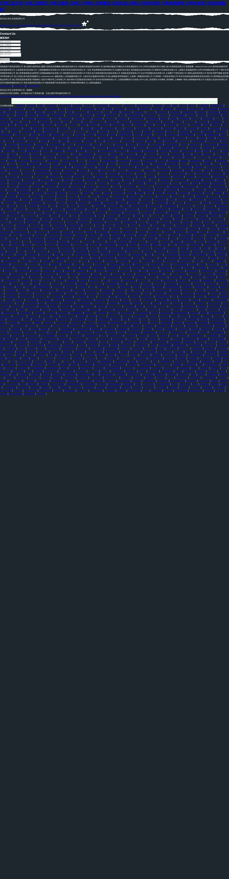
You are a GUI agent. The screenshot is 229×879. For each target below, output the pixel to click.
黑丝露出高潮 (58, 375)
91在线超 (58, 255)
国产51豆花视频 (61, 139)
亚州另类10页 (153, 339)
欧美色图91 (197, 155)
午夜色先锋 (47, 278)
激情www (56, 174)
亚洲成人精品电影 (49, 291)
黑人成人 (184, 145)
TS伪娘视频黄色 (73, 109)
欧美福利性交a (101, 301)
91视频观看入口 (115, 148)
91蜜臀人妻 (116, 320)
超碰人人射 (88, 265)
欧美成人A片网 (95, 113)
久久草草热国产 (195, 245)
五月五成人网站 (217, 174)
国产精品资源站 (66, 249)
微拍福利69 (63, 258)
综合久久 (184, 164)
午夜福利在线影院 (178, 174)
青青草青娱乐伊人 (110, 255)
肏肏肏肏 (183, 249)
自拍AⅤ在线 (77, 122)
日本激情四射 (12, 145)
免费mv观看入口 (129, 233)
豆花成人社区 (201, 216)
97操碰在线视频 (24, 365)
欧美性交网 (73, 275)
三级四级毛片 (122, 119)
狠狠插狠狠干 (168, 109)
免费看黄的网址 (6, 135)
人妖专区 (106, 113)
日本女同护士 (81, 372)
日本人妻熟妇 (5, 139)
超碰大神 (222, 372)
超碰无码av (33, 385)
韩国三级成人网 (107, 310)
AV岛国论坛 (212, 372)
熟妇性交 (20, 288)
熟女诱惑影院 (166, 313)
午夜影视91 (8, 151)
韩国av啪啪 (54, 142)
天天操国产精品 (69, 378)
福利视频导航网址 (111, 352)
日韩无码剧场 (89, 142)
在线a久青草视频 (171, 255)
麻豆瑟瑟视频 (162, 301)
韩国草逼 (4, 181)
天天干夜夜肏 (146, 200)
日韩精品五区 (210, 278)
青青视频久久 (165, 181)
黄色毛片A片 (209, 161)
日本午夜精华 (21, 229)
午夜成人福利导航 (137, 119)
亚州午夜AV (105, 239)
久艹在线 (191, 174)
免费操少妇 (68, 352)
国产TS (120, 129)
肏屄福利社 (93, 126)
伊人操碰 (111, 242)
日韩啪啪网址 (67, 236)
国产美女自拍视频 (162, 171)
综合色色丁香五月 (186, 207)
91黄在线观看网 (203, 213)
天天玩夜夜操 (171, 126)
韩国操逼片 (159, 288)
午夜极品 (95, 258)
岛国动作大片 (206, 330)
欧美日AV (204, 333)
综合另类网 (104, 346)
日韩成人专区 (125, 271)
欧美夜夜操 (176, 291)
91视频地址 (31, 349)
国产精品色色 (186, 236)
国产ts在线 (93, 249)
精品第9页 (210, 190)
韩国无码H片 (188, 216)
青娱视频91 (85, 268)
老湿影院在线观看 (131, 213)
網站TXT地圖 (19, 87)
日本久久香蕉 (155, 220)
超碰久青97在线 (94, 236)
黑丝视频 (35, 284)
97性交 (155, 362)
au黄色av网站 (32, 255)
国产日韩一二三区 (193, 203)
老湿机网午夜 (207, 148)
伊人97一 (113, 132)
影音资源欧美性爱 (91, 336)
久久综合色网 (130, 336)
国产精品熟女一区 (92, 291)
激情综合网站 (165, 268)
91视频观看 (43, 116)
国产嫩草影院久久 (212, 365)
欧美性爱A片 (138, 378)
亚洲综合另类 (65, 307)
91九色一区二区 (48, 268)
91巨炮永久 (87, 194)
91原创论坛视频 (15, 381)
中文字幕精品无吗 (179, 181)
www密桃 (9, 301)
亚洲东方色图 (124, 122)
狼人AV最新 (25, 262)
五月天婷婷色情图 (31, 181)
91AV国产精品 (101, 148)
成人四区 (167, 216)
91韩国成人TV (127, 369)
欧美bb (188, 352)
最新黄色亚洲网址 (124, 258)
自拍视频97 (21, 116)
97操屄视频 (16, 330)
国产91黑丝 (180, 129)
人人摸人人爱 (81, 132)
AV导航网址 (78, 106)
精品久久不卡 (122, 356)
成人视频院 (149, 291)
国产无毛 (172, 200)
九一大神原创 (103, 297)
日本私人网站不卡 (26, 168)
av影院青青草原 (53, 349)
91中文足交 (175, 168)
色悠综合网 (46, 375)
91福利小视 (83, 281)
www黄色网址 (119, 294)
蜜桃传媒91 (122, 245)
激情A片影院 (104, 126)
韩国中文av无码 (107, 171)
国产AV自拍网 (135, 352)
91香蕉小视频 (161, 252)
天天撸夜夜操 (194, 362)
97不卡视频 (150, 307)
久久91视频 (122, 158)
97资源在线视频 (81, 252)
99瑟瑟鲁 (92, 317)
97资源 (138, 385)
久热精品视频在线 (55, 145)
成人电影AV (67, 233)
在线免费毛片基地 (164, 326)
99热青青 (113, 164)
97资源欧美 (133, 245)
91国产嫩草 (35, 155)
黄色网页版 (13, 194)
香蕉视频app (209, 349)
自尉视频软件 (88, 148)
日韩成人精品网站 (113, 207)
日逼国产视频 (162, 239)
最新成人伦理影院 (159, 343)
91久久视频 (87, 129)
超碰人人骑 (105, 372)
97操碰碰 (12, 161)
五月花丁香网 (158, 284)
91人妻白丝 (57, 122)
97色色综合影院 (213, 142)
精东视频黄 (82, 317)
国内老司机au (221, 281)
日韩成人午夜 (206, 301)
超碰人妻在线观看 (108, 158)
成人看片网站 (118, 275)
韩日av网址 (200, 343)
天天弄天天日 (120, 171)
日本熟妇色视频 (33, 310)
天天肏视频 (200, 135)
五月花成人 (200, 242)
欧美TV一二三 (107, 145)
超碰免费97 (154, 139)
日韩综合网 (44, 265)
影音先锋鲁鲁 (147, 375)
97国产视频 (117, 181)
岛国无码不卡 (180, 139)
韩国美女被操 (125, 288)
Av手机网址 (193, 359)
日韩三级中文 (58, 210)
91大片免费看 (44, 216)
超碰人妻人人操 (121, 226)
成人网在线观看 (87, 190)
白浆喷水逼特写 (198, 200)
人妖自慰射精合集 (142, 313)
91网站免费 (96, 330)
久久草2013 (132, 339)
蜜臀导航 (108, 109)
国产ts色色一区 (41, 252)
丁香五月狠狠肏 (96, 391)
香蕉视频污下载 (75, 326)
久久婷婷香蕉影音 (75, 336)
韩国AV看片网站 (191, 339)
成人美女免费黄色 (213, 200)
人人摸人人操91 (201, 258)
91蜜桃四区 (63, 275)
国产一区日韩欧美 (187, 213)
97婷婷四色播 (34, 291)
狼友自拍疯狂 (208, 132)
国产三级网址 (209, 245)
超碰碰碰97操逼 (180, 346)
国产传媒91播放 (185, 239)
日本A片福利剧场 (151, 268)
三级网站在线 (79, 168)
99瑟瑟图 (68, 181)
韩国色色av (136, 161)
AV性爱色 (22, 310)
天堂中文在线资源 (57, 385)
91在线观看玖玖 (21, 268)
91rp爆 (62, 109)
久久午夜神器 (9, 203)
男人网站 (52, 356)
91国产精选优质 (154, 122)
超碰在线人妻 (91, 187)
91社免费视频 (166, 323)
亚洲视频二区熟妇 (33, 220)
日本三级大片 (161, 307)
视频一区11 (208, 223)
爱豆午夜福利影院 (20, 343)
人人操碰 (84, 262)
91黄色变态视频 (23, 271)
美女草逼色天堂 (135, 330)
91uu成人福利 (75, 258)
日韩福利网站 (122, 330)
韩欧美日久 (61, 126)
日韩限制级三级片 (68, 349)
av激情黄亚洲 (212, 297)
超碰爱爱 (114, 346)
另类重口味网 (102, 323)
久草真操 (75, 216)
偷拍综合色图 (141, 359)
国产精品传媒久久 (88, 200)
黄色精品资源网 (34, 339)
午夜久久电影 (5, 372)
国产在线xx (138, 258)
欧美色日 (124, 352)
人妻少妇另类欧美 (179, 275)
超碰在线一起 (39, 109)
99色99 (6, 245)
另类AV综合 (215, 158)
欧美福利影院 (163, 381)
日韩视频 (74, 365)
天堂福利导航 (16, 174)
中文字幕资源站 (99, 174)
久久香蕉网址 (161, 388)
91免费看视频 (173, 161)
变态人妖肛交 (110, 381)
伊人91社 (12, 164)
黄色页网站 (65, 388)
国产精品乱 (163, 278)
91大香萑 (174, 317)
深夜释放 (145, 323)
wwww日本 (61, 200)
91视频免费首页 (201, 288)
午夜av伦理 (137, 381)
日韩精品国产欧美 (35, 126)
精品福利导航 (131, 372)
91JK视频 (81, 151)
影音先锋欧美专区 (118, 365)
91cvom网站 (153, 317)
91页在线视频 (79, 239)
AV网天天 (142, 372)
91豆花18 (88, 119)
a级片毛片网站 (198, 352)
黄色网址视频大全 (53, 346)
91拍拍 (12, 126)
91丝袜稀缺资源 (52, 369)
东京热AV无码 (51, 106)
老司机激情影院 (17, 109)
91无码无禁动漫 (35, 229)
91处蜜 (113, 297)
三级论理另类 (167, 220)
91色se (12, 116)
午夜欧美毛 (169, 226)
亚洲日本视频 (178, 326)
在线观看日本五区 (83, 174)
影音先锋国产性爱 (178, 229)
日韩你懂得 (78, 119)
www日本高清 (105, 181)
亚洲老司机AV (84, 223)
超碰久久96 (114, 313)
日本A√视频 (130, 194)
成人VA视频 (179, 352)
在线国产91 (221, 271)
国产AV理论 (212, 265)
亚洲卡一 (58, 362)
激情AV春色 (71, 294)
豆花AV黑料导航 (20, 317)
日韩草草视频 (186, 168)
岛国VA (53, 207)
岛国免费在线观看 (195, 356)
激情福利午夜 (189, 372)
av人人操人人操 (73, 262)
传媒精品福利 (201, 197)
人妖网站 (146, 294)
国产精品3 (94, 252)
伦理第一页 (56, 284)
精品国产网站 (55, 233)
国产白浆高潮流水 (144, 106)
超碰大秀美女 (119, 109)
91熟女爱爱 (11, 239)
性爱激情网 (35, 375)
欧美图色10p (182, 245)
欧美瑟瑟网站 (207, 119)
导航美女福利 (28, 174)
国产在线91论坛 (80, 249)
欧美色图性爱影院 (26, 145)
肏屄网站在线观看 (210, 109)
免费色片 (220, 249)
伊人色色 (4, 164)
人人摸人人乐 (27, 171)
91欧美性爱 (184, 317)
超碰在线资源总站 (55, 190)
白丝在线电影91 (189, 307)
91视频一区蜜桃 (50, 129)
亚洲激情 (211, 139)
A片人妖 (222, 265)
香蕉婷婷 (35, 135)
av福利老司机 (164, 151)
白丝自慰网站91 (11, 294)
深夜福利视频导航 (45, 139)
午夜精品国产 (22, 369)
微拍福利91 (186, 278)
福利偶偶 (213, 258)
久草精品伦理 (185, 252)
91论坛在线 (211, 343)
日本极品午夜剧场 (56, 116)
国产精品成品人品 (99, 304)
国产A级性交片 (192, 271)
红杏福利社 (97, 194)
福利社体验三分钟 (18, 275)
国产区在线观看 (111, 349)
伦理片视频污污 (53, 304)
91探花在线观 (211, 284)
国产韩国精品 (185, 132)
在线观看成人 (219, 262)
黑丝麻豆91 (11, 252)
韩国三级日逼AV (196, 391)
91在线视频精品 (22, 190)
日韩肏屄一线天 (77, 323)
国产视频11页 (73, 229)
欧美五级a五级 (86, 369)
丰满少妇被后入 (101, 265)
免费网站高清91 (32, 223)
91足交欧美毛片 (141, 139)
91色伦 (13, 362)
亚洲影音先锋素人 (20, 233)
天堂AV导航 (214, 294)
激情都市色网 (160, 213)
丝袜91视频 (46, 220)
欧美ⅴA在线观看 (16, 394)
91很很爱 (147, 164)
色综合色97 (184, 388)
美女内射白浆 (157, 369)
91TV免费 (13, 187)
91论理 (193, 375)
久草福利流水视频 (142, 369)
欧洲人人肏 (142, 223)
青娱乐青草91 (31, 139)
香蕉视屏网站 (110, 220)
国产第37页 (137, 388)
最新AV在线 (208, 155)
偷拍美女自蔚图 (86, 333)
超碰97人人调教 (127, 216)
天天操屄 (29, 109)
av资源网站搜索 (64, 333)
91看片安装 (132, 145)
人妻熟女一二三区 (22, 135)
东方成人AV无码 (81, 113)
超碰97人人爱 (178, 197)
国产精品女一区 (41, 297)
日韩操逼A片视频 (25, 249)
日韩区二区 (199, 207)
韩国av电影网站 (190, 187)
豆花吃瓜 (195, 369)
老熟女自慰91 (203, 220)
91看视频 (164, 245)
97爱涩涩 (126, 301)
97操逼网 (55, 388)
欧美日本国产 (117, 126)
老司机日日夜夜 (171, 262)
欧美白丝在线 (23, 388)
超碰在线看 (90, 233)
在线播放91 (173, 301)
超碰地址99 (185, 255)
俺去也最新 (181, 359)
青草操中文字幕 (11, 148)
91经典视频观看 (135, 151)
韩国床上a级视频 (52, 239)
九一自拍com (159, 135)
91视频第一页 (75, 148)
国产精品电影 (88, 213)
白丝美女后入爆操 (60, 326)
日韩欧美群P (150, 239)
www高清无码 (209, 181)
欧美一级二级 (189, 122)
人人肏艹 (82, 161)
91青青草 (207, 171)
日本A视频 (213, 229)
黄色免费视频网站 (169, 207)
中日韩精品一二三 (145, 187)
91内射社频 (128, 265)
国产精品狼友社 (201, 294)
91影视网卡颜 (120, 291)
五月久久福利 (166, 310)
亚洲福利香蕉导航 (76, 139)
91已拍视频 (222, 343)
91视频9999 (145, 226)
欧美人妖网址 (92, 294)
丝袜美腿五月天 (180, 362)
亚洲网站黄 (11, 197)
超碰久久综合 (185, 385)
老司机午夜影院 (19, 326)
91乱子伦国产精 (26, 148)
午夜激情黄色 (83, 288)
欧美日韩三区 (164, 223)
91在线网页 (57, 220)
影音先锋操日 (51, 242)
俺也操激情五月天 (135, 171)
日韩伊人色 (164, 116)
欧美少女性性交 (129, 177)
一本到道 (142, 339)
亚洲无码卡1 (52, 245)
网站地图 (117, 97)
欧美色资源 (99, 381)
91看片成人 (210, 239)
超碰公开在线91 (64, 320)
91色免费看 (101, 388)
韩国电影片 (61, 194)
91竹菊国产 (25, 158)
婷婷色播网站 (45, 210)
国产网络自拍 (128, 343)
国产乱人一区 (172, 132)
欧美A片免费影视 (220, 301)
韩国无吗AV (164, 168)
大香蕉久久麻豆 (183, 200)
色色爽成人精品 (169, 281)
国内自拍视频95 (150, 151)
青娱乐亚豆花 (17, 336)
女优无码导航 (154, 148)
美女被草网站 (11, 291)
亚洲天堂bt (35, 262)
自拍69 (75, 333)
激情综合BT (45, 135)
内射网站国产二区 (139, 122)
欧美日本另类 (39, 362)
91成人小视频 (150, 349)
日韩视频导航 (79, 352)
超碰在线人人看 (57, 223)
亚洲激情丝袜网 (22, 226)
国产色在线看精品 (217, 339)
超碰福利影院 (145, 109)
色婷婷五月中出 (162, 210)
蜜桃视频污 (136, 304)
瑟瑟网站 (140, 194)
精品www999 (166, 320)
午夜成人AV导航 (102, 190)
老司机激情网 (194, 249)
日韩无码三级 (202, 122)
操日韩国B (195, 330)
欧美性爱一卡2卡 (155, 233)
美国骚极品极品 (212, 135)
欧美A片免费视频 (85, 381)
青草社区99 (102, 200)
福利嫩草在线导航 (85, 158)
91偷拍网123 (85, 220)
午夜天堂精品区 (214, 116)
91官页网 (149, 194)
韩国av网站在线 (109, 203)
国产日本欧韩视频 (179, 265)
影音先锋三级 (204, 381)
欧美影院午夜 (27, 236)
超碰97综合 (149, 171)
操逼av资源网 (147, 288)
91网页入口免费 (77, 187)
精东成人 (46, 226)
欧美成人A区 (16, 284)
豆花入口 (21, 252)
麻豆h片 (224, 135)
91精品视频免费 (66, 330)
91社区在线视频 (58, 226)
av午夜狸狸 (114, 184)
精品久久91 (216, 151)
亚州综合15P (12, 177)
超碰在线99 (185, 301)
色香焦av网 (50, 113)
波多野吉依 (22, 291)
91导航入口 (102, 317)
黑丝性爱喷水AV (43, 119)
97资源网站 (190, 177)
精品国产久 (83, 171)
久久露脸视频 (10, 349)
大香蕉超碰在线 (129, 223)
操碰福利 (161, 349)
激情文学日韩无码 (216, 320)
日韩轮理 (38, 148)
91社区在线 (29, 288)
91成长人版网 (63, 313)
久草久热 (170, 378)
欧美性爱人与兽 (187, 258)
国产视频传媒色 (92, 343)
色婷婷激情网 (103, 210)
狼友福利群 (128, 181)
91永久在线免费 (31, 304)
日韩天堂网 (67, 177)
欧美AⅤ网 (9, 142)
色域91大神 (79, 135)
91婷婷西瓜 (197, 171)
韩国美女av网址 (41, 258)
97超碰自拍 (91, 168)
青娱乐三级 (166, 304)
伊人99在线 (177, 339)
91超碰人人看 (112, 271)
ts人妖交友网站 (175, 307)
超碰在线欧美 (85, 275)
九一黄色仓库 (149, 388)
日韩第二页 (69, 145)
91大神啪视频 (24, 155)
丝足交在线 (54, 252)
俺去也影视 (106, 275)
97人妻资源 (102, 385)
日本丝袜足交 (201, 304)
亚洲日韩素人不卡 (216, 233)
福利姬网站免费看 (218, 213)
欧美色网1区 (10, 113)
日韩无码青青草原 (49, 339)
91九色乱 (144, 220)
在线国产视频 (153, 372)
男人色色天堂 (76, 388)
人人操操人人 (72, 126)
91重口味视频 (34, 164)
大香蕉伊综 (10, 378)
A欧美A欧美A (170, 330)
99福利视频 (94, 310)
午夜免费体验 (212, 375)
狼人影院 (31, 113)
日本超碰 (126, 207)
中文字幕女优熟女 (63, 359)
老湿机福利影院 (158, 164)
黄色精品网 (202, 307)
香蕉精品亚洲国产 (180, 313)
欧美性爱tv (158, 194)
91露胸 (69, 168)
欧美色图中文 (162, 113)
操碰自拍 (87, 122)
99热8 (199, 151)
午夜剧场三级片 (149, 381)
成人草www (222, 378)
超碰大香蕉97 (101, 313)
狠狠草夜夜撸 (188, 343)
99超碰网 (184, 161)
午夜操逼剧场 (97, 229)
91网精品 (50, 362)
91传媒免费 (20, 106)
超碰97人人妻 (183, 281)
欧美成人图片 (138, 239)
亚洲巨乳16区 (181, 233)
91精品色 (4, 278)
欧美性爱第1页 (67, 310)
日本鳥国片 (221, 255)
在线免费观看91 (112, 268)
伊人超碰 (173, 336)
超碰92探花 (133, 203)
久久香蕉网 (158, 330)
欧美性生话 (197, 252)
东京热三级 (152, 168)
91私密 (32, 233)
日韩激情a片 (14, 158)
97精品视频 (205, 184)
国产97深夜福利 (63, 356)
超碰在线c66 (195, 317)
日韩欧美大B (34, 343)
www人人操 (183, 126)
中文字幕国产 (203, 187)
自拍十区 (154, 181)
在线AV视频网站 (86, 365)
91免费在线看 (128, 148)
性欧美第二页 (126, 378)
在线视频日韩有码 (115, 336)
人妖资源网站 (203, 106)
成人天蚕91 (178, 158)
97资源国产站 (172, 349)
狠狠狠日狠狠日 (175, 187)
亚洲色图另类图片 (14, 320)
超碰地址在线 (132, 210)
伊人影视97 (157, 109)
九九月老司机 (165, 242)
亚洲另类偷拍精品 (112, 369)
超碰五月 (34, 359)
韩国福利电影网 (149, 333)
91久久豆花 (196, 132)
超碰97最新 (218, 194)
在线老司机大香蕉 (186, 297)
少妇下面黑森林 (101, 106)
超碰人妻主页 (170, 359)
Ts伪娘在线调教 (149, 352)
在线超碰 (20, 220)
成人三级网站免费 (162, 385)
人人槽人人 (207, 262)
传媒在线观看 (170, 142)
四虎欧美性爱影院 (73, 385)
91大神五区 (22, 164)
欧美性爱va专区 (109, 129)
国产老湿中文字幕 (41, 294)
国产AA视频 (45, 317)
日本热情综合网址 (135, 158)
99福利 (14, 375)
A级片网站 (150, 177)
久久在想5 (147, 304)
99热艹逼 (183, 106)
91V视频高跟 (139, 278)
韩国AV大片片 (96, 281)
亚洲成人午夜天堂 (68, 317)
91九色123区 (10, 369)
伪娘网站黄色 (126, 113)
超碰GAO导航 (35, 268)
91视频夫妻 (21, 126)
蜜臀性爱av (182, 356)
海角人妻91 (61, 197)
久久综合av (62, 336)
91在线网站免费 (50, 187)
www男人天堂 (33, 142)
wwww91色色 (92, 239)
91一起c (73, 278)
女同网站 (159, 142)
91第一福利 (15, 236)
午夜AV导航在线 (209, 378)
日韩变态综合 (192, 333)
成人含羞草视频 (9, 388)
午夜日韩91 (160, 378)
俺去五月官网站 (46, 255)
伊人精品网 (94, 171)
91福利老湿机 (9, 210)
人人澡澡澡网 (12, 323)
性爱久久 (90, 352)
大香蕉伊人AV (110, 262)
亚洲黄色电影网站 (162, 297)
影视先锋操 (63, 242)
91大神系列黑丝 (202, 174)
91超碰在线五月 (9, 365)
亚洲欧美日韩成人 (117, 323)
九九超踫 (137, 135)
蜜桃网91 (38, 323)
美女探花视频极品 (48, 336)
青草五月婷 (76, 356)
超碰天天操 (91, 320)
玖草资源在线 (75, 242)
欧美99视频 (58, 301)
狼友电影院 (177, 242)
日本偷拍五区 (184, 119)
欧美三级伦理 (118, 194)
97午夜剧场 (195, 281)
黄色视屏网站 (57, 151)
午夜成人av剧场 (112, 216)
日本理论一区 (111, 326)
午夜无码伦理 (97, 220)
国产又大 (21, 207)
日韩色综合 (163, 155)
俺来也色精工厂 (50, 132)
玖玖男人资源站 (56, 343)
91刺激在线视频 (88, 109)
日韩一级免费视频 (115, 200)
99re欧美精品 (167, 271)
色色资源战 (55, 265)
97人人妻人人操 (217, 220)
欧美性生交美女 (51, 372)
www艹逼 (55, 119)
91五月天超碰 (208, 252)
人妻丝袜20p (102, 184)
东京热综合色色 (104, 187)
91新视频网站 (29, 381)
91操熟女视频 (177, 171)
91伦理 (174, 297)
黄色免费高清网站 (109, 161)
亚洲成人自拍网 (188, 151)
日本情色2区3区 (186, 262)
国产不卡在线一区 (150, 116)
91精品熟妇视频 (37, 203)
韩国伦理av (201, 372)
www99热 (192, 265)
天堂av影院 (85, 229)
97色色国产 (65, 216)
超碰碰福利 (104, 252)
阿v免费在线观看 (87, 301)
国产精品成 (183, 336)
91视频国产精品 (188, 113)
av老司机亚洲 (195, 164)
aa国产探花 (201, 113)
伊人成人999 (50, 313)
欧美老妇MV (37, 129)
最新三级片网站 (75, 142)
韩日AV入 (192, 106)
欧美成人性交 (160, 375)
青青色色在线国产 (172, 145)
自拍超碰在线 (83, 278)
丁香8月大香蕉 (49, 197)
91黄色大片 (10, 356)
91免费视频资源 (76, 313)
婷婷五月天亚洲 (161, 187)
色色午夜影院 (16, 119)
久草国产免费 (115, 233)
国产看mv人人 (152, 174)
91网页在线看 (213, 216)
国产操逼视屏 (89, 388)
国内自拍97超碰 (30, 307)
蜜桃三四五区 (179, 320)
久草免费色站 (127, 142)
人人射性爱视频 (160, 203)
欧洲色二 (141, 177)
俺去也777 (153, 336)
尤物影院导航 (171, 284)
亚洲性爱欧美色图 (83, 304)
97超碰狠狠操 (212, 352)
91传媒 (149, 255)
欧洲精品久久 (49, 126)
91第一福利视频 (55, 297)
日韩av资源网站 (165, 346)
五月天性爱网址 (89, 385)
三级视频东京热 (26, 184)
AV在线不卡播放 (133, 323)
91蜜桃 (107, 229)
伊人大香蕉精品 (89, 356)
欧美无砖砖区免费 (102, 365)
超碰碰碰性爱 (145, 245)
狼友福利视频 (67, 265)
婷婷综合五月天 (114, 317)
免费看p (76, 155)
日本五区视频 (158, 249)
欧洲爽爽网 (47, 229)
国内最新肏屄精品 (155, 359)
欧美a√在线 (147, 135)
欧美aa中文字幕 (209, 346)
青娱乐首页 (45, 284)
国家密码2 (45, 388)
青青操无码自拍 (54, 177)
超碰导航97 (78, 177)
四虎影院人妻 (145, 249)
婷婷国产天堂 (79, 233)
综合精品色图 (70, 375)
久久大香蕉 (159, 126)
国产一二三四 (88, 226)
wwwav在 (175, 184)
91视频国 (188, 171)
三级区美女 (186, 223)
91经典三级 (20, 255)
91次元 (6, 132)
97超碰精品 (193, 233)
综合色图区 (132, 310)
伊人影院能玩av (149, 161)
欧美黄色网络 (221, 190)
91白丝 (122, 116)
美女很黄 (55, 164)
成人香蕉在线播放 (66, 372)
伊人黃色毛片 (87, 242)
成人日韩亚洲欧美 (142, 181)
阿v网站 (19, 304)
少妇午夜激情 (62, 268)
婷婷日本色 (43, 385)
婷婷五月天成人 (144, 362)
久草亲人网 (18, 391)
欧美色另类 (46, 151)
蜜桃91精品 (55, 310)
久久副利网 (29, 356)
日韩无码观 (217, 359)
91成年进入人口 (115, 106)
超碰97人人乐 (42, 233)
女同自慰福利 (73, 200)
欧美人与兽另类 (22, 203)
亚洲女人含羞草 (214, 304)
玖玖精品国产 (80, 236)
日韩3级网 (214, 385)
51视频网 (217, 362)
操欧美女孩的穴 (26, 323)
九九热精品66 (132, 109)
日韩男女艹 (133, 356)
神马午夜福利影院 (82, 330)
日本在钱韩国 (192, 129)
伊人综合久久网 (104, 339)
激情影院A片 (191, 381)
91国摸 (200, 365)
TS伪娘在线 (143, 145)
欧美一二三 (54, 330)
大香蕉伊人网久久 (143, 343)
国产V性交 (137, 132)
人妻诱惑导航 (156, 391)
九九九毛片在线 (190, 220)
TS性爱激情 (39, 313)
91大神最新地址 (171, 249)
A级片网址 (203, 320)
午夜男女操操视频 (216, 333)
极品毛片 (92, 297)
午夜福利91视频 (98, 268)
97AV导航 (140, 174)
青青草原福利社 (97, 278)
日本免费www (81, 271)
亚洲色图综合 (70, 391)
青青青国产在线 (160, 200)
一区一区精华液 (221, 155)
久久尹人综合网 (149, 197)
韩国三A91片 (151, 278)
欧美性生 (12, 310)
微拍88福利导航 (98, 223)
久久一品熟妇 (123, 164)
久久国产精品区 (134, 284)
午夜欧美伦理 (36, 187)
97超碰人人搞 (130, 106)
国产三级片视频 (163, 184)
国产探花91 (175, 151)
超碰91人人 (68, 135)
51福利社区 (15, 132)
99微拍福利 (150, 184)
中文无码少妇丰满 (78, 339)
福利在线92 (57, 181)
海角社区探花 (190, 323)
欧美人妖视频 (213, 113)
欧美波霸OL (169, 233)
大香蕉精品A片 (181, 378)
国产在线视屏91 (15, 181)
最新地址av (72, 381)
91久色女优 (88, 106)
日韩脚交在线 (112, 359)
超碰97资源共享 (33, 151)
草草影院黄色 (24, 187)
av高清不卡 (210, 207)
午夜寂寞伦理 (172, 135)
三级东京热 (71, 203)
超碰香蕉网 (37, 200)
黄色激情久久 (139, 113)
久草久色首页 (198, 239)
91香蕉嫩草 (177, 216)
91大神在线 (142, 233)
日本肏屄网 (13, 184)
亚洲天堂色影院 (134, 391)
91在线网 (202, 310)
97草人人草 (196, 119)
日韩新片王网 (137, 268)
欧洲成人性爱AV (70, 171)
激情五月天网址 (185, 284)
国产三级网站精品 (42, 168)
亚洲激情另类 (29, 394)
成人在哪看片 (25, 281)
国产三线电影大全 (183, 226)
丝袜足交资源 (222, 239)
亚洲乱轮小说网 (17, 223)
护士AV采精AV (194, 148)
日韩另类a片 (72, 197)
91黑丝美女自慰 (15, 278)
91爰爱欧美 (69, 210)
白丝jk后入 (92, 339)
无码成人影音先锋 (26, 213)
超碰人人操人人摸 (114, 307)
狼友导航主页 (184, 349)
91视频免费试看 (207, 281)
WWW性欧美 (39, 184)
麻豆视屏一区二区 (138, 242)
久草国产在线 (57, 288)
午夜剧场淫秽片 (53, 161)
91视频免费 (177, 365)
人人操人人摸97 (30, 216)
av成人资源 (5, 284)
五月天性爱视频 (195, 181)
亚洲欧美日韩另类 (49, 275)
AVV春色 (112, 135)
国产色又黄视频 (67, 252)
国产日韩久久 (188, 304)
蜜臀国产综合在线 (218, 187)
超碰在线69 (32, 116)
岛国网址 (44, 142)
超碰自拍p (45, 164)
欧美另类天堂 (198, 210)
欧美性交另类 (198, 284)
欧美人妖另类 (9, 226)
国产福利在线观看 (87, 216)
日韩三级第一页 (93, 161)
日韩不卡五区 (222, 349)
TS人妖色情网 (51, 203)
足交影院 (99, 226)
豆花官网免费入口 (69, 346)
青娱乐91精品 (141, 148)
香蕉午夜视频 (45, 181)
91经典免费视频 (13, 171)
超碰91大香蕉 (93, 164)
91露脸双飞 (152, 223)
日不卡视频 (10, 229)
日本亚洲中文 (125, 349)
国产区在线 (158, 106)
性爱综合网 (46, 378)
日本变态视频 (122, 220)
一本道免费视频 (212, 336)
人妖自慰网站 (77, 359)
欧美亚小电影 (120, 145)
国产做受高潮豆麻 (107, 151)
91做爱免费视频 (115, 265)
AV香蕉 (40, 106)
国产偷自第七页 (134, 375)
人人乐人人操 (157, 216)
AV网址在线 (64, 129)
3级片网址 (202, 116)
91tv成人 (65, 278)
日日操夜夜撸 (79, 343)
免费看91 (155, 245)
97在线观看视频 (181, 391)
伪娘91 (213, 249)
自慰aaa (167, 106)
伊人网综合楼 (153, 242)
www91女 (96, 145)
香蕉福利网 (173, 388)
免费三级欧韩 (50, 320)
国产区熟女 (162, 161)
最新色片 (45, 343)
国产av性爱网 (6, 233)
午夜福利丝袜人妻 (208, 271)
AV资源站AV (132, 365)
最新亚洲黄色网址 (10, 262)
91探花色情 (81, 284)
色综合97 (22, 349)
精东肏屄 (40, 113)
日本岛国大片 (48, 323)
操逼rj (96, 375)
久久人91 (142, 310)
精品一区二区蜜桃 (113, 223)
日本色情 (100, 142)
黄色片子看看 (219, 388)
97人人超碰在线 (156, 145)
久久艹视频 (5, 275)
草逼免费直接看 (64, 291)
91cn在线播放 (195, 126)
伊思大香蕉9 (46, 262)
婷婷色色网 (101, 168)
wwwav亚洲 (215, 129)
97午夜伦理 (50, 158)
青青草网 (27, 284)
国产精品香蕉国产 (10, 281)
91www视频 (207, 388)
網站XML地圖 (6, 87)
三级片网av (93, 132)
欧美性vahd (129, 129)
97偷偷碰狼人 (89, 307)
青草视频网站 (96, 203)
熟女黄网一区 (41, 356)
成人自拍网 (138, 291)
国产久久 (173, 239)
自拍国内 (123, 284)
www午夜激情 (205, 359)
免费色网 (44, 330)
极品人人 (34, 190)
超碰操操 (83, 126)
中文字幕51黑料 (194, 346)
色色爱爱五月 (175, 113)
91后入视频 (103, 132)
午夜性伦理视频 (121, 362)
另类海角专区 (112, 122)
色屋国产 (53, 258)
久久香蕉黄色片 (141, 346)
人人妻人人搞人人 (46, 359)
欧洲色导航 (163, 336)
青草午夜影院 (64, 339)
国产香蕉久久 (184, 375)
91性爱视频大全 (196, 194)
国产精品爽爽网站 (37, 369)
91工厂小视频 (155, 281)
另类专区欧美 (183, 194)
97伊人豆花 (125, 184)
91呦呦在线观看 (81, 310)
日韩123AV (32, 352)
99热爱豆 (13, 155)
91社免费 (136, 271)
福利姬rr (206, 151)
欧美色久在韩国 (169, 356)
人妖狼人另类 (198, 278)
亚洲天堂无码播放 (118, 252)
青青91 (175, 106)
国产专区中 (154, 323)
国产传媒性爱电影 (58, 381)
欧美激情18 (158, 262)
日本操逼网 (117, 139)
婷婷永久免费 (188, 294)
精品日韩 (12, 207)
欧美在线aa (188, 268)
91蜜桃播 (99, 352)
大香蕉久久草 (213, 310)
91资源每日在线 (45, 391)
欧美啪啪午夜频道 (216, 313)
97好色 (224, 369)
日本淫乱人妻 (22, 346)
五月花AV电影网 (199, 142)
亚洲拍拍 (34, 122)
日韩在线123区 (183, 330)
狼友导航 (107, 194)
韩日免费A (140, 236)
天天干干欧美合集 (36, 346)
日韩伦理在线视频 (178, 116)
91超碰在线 (204, 369)
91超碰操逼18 (128, 385)
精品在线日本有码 (146, 365)
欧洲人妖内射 (29, 333)
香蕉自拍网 (160, 190)
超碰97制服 (209, 391)
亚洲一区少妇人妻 (24, 362)
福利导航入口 (199, 236)
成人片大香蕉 (71, 223)
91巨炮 (125, 320)
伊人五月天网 (75, 129)
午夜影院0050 (49, 200)
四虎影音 (103, 164)
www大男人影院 (63, 323)
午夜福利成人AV (151, 258)
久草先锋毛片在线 (83, 145)
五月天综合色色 (195, 109)
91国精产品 (217, 171)
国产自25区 (164, 317)
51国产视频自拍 (118, 372)
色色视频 (25, 359)
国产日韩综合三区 (7, 304)
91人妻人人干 (109, 119)
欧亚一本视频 (19, 151)
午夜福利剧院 (192, 320)
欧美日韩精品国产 (134, 333)
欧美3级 (102, 249)
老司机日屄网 (168, 129)
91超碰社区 (99, 116)
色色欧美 (140, 307)
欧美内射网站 (39, 194)
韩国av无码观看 (166, 139)
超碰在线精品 (107, 291)
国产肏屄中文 (210, 226)
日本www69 (35, 278)
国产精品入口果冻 (7, 346)
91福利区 (39, 132)
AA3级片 (66, 122)
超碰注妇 (156, 304)
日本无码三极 (127, 278)
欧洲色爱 (97, 129)
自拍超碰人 (115, 229)
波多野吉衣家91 (142, 275)
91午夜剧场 (60, 281)
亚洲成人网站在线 (152, 158)
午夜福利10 (203, 129)
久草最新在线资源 (78, 164)
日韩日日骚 (216, 126)
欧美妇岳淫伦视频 (125, 135)
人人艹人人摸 (33, 210)
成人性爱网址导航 (119, 197)
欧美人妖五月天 (25, 177)
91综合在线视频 (78, 320)
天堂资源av (173, 252)
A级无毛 (64, 369)
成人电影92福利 (31, 391)
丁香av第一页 (194, 275)
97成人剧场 (134, 320)
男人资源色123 (37, 158)
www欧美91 (78, 181)
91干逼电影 (90, 135)
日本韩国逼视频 (38, 242)
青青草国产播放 (117, 236)
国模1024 (164, 119)
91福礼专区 (134, 226)
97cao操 (216, 164)
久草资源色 (89, 177)
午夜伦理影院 (70, 151)
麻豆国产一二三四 (134, 252)
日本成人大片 (82, 391)
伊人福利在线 (96, 255)
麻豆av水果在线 (176, 155)
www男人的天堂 (39, 161)
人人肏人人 (151, 113)
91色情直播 (167, 122)
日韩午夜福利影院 (129, 187)
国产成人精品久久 (146, 210)
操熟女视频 (21, 113)
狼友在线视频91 (64, 245)
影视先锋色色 (154, 271)
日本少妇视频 (129, 307)
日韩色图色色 (64, 187)
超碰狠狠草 (150, 378)
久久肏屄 (82, 346)
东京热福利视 (220, 326)
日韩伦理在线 (216, 203)
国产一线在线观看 (205, 326)
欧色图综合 (56, 378)
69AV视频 (35, 330)
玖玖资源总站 (56, 352)
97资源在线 (10, 288)
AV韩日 (42, 304)
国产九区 (30, 252)
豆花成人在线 (70, 288)
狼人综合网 (100, 271)
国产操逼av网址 (107, 375)
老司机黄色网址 (108, 330)
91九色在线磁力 (125, 132)
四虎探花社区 (122, 297)
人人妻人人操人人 (95, 284)
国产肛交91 (177, 304)
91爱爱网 (56, 317)
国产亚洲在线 (10, 249)
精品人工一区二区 (66, 132)
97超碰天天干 (158, 226)
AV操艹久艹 (164, 174)
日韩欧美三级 (33, 317)
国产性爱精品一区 (14, 129)
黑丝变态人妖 (16, 242)
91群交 (171, 203)
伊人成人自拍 (39, 245)
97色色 (173, 245)
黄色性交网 (84, 197)
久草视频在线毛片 (132, 200)
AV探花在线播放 (123, 242)
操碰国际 (4, 158)
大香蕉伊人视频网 (209, 145)
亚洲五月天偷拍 (102, 155)
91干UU (26, 242)
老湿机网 (195, 184)
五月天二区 (68, 255)
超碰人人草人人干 (163, 365)
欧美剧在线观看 (74, 213)
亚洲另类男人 (66, 119)
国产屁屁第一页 (164, 197)
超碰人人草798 (207, 275)
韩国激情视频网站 (172, 288)
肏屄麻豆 (11, 220)
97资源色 (155, 313)
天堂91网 (205, 249)
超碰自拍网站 (43, 352)
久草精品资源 (156, 129)
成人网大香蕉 (170, 194)
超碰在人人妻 (213, 197)
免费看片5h (189, 158)
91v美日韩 (22, 339)
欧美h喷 (23, 385)
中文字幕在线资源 (70, 220)
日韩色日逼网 (36, 197)
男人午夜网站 (123, 262)
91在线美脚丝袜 (140, 317)
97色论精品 (135, 297)
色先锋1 (101, 326)
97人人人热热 (92, 151)
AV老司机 (128, 126)
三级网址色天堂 (26, 297)
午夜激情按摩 (72, 281)
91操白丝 (116, 187)
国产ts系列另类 (155, 265)
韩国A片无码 (145, 356)
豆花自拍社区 (149, 252)
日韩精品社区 (167, 158)
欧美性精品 (21, 352)
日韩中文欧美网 (137, 184)
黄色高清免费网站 (43, 174)
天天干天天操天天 (126, 359)
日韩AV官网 (21, 210)
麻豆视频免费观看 (108, 245)
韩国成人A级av (49, 148)
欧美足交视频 (78, 291)
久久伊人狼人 (67, 239)
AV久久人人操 (163, 333)
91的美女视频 (21, 378)
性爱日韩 (86, 258)
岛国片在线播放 (96, 349)
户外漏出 (202, 139)
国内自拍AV (74, 369)
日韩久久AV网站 (24, 161)
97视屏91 (55, 216)
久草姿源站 (189, 197)
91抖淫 (97, 158)
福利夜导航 (91, 210)
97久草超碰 (101, 307)
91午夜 (26, 278)
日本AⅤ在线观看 (58, 168)
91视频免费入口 (16, 258)
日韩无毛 (68, 343)
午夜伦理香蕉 (221, 132)
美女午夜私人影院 (49, 155)
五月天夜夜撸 (139, 126)
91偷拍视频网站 (87, 155)
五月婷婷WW (29, 119)
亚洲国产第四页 (218, 184)
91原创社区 (51, 194)
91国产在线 (77, 307)
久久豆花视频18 (147, 213)
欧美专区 (43, 190)
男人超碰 (153, 229)
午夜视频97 (98, 119)
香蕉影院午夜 (10, 339)
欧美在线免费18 (157, 275)
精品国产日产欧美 (112, 142)
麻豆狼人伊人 (10, 271)
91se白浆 (177, 310)
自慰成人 (25, 122)
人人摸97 (94, 197)
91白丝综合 (134, 220)
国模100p (59, 271)
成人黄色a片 (195, 388)
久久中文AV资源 (80, 245)
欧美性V (3, 194)
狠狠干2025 (142, 336)
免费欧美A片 (220, 275)
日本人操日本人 (40, 177)
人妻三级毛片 (121, 151)
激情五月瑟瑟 (101, 135)
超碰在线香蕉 (189, 242)
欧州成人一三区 (183, 142)
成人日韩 (41, 349)
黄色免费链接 (125, 304)
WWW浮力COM (54, 236)
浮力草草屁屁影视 (203, 177)
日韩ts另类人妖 (91, 139)
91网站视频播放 (114, 385)
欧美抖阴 (200, 291)
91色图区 (150, 142)
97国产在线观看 (69, 284)
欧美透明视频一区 (127, 174)
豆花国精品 (204, 385)
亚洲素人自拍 (23, 197)
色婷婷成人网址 (147, 297)
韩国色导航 (194, 313)
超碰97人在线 (56, 171)
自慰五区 (173, 119)
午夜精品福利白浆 (137, 255)
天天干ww (90, 184)
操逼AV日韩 (142, 168)
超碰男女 (204, 229)
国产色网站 (41, 394)
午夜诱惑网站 (104, 197)
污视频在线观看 (147, 190)
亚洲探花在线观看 (12, 200)
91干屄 (167, 275)
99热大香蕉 (99, 369)
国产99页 (116, 113)
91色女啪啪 (68, 297)
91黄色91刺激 (181, 109)
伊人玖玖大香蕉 (142, 129)
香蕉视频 (106, 236)
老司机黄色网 (62, 158)
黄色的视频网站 (68, 174)
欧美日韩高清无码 (162, 291)
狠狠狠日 (220, 181)
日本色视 (45, 310)
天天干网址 (135, 301)
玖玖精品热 (36, 271)
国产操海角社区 (25, 313)
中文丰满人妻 (142, 229)
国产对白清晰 (100, 213)
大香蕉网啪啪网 (167, 372)
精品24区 (202, 375)
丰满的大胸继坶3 (134, 294)
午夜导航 (27, 320)
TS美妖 (104, 336)
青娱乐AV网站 (11, 168)
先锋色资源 (64, 164)
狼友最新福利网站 (134, 116)
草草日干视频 (100, 333)
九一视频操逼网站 (115, 213)
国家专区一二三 (188, 291)
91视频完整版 (45, 122)
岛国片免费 (207, 317)
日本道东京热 (87, 116)
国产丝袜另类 (20, 142)
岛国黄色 (178, 220)
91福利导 (121, 333)
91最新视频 (38, 372)
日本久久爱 (179, 203)
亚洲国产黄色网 (125, 326)
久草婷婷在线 (48, 271)
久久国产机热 (179, 271)
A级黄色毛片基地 (10, 313)
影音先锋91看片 (60, 229)
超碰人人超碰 (62, 148)
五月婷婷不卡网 (25, 194)
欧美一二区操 (143, 281)
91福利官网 (178, 122)
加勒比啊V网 (99, 207)
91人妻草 (100, 216)
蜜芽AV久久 (89, 313)
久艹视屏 (72, 158)
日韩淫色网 (185, 184)
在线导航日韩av (212, 210)
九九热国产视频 (27, 132)
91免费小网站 (136, 164)
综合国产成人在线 (178, 333)
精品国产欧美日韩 (164, 352)
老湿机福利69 (17, 245)
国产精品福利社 (134, 197)
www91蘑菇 (199, 190)
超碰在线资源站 (34, 275)
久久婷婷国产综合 (73, 116)
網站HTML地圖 (33, 87)
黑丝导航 (206, 203)
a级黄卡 (56, 278)
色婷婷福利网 (212, 242)
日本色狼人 (60, 113)
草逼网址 (187, 210)
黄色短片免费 (174, 278)
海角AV (147, 216)
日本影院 (204, 313)
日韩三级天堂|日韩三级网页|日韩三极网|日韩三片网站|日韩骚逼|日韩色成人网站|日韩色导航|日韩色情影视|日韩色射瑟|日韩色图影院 (56, 97)
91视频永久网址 (112, 116)
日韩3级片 (148, 330)
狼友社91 (208, 194)
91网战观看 (135, 262)
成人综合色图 (52, 365)
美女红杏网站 (125, 239)
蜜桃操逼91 (178, 323)
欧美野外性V (102, 288)
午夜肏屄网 (113, 304)
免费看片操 (29, 258)
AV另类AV (28, 245)
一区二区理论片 (47, 281)
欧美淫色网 (130, 236)
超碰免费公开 (199, 168)
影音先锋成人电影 (177, 381)
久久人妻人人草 (202, 158)
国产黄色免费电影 (85, 375)
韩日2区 (103, 343)
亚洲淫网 (115, 239)
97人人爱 (144, 320)
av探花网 (207, 126)
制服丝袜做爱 (173, 213)
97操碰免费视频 (111, 284)
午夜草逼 (111, 356)
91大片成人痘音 (44, 326)
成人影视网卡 (83, 349)
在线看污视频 (149, 326)
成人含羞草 (44, 207)
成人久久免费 (18, 139)
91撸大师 (11, 190)
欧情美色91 (5, 375)
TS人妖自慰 (74, 268)
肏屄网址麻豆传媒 (81, 255)
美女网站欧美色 (173, 258)
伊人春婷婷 (129, 275)
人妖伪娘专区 (16, 307)
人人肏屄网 (125, 268)
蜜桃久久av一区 (65, 155)
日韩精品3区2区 (96, 262)
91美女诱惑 (31, 106)
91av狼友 (17, 122)
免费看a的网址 (173, 164)
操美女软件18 (120, 310)
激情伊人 (153, 346)
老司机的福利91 (11, 297)
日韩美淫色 (109, 226)
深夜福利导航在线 (114, 249)
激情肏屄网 (126, 388)
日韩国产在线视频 (198, 255)
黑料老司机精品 (217, 106)
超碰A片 (28, 372)
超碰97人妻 (62, 207)
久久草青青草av (148, 301)
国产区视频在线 (80, 297)
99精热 (69, 113)
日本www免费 (124, 161)
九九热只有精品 (96, 378)
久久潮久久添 (36, 226)
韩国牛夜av (124, 255)
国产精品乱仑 (40, 236)
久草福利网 (206, 164)
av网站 (162, 258)
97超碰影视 (122, 391)
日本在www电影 (129, 229)
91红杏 (93, 288)
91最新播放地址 (106, 362)
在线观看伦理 (197, 226)
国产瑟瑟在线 (137, 349)
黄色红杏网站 (195, 378)
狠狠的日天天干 (85, 207)
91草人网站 (32, 326)
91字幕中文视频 (26, 294)
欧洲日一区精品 (13, 359)
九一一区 (218, 119)
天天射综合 (174, 236)
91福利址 (150, 126)
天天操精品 (215, 369)
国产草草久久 (34, 378)
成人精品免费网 (105, 294)
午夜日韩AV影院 (132, 190)
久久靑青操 (177, 268)
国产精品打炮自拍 (163, 177)
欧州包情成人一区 (111, 378)
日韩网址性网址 (196, 161)
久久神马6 (78, 265)
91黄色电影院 (32, 207)
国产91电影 (69, 271)
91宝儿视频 (73, 207)
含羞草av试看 (41, 145)
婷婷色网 (27, 129)
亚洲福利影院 (100, 177)
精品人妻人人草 (98, 122)
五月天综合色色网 (69, 161)
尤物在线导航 (140, 142)
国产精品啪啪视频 (217, 323)
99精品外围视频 (45, 301)
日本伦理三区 (113, 168)
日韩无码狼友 (52, 109)
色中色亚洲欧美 (153, 236)
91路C (129, 291)
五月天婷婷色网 (170, 369)
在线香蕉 (64, 142)
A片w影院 (195, 301)
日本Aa (195, 385)
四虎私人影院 (151, 155)
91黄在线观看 (207, 362)
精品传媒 (198, 262)
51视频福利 (148, 132)
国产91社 (100, 109)
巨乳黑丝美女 (9, 255)
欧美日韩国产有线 (138, 207)
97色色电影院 (102, 233)
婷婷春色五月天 (141, 265)
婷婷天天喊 (176, 223)
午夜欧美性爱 (115, 155)
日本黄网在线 (184, 369)
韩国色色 (188, 155)
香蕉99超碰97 (176, 210)
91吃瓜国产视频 (158, 294)
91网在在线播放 (200, 268)
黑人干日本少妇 (74, 194)
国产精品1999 (172, 190)
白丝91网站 (101, 356)
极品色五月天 (195, 145)
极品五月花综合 (154, 207)
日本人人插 (218, 317)
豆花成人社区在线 (213, 168)
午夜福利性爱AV (58, 294)
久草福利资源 (105, 139)
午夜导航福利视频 (117, 210)
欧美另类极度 (112, 174)
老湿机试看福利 (216, 122)
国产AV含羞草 (94, 245)
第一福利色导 (41, 333)
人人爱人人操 (148, 385)
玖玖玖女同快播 (124, 381)
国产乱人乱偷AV (186, 190)
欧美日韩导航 (18, 372)
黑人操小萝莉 (65, 184)
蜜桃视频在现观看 (43, 288)
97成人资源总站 (126, 313)
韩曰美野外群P (145, 203)
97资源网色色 (187, 288)
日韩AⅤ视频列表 (220, 177)
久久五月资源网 (64, 106)
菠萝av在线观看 (43, 381)
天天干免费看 (147, 262)
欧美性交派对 (178, 177)
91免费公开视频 (15, 333)
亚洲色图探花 (56, 135)
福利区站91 (122, 203)
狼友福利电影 (166, 148)
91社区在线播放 (78, 184)
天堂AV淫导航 (52, 249)
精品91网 (138, 216)
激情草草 (141, 155)
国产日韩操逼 (114, 301)
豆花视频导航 (222, 161)
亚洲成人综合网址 (31, 336)
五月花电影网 (31, 301)
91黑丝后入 (19, 301)
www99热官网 (11, 213)
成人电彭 (62, 203)
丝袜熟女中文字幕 (127, 168)
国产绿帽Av (81, 210)
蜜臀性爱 (19, 356)
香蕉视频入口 (52, 184)
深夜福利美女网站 (173, 294)
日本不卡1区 (91, 323)
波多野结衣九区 (215, 268)
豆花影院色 (5, 242)
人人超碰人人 (90, 359)
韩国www (203, 233)
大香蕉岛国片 (24, 375)
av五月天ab (192, 139)
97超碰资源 (200, 297)
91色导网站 (43, 307)
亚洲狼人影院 (60, 213)
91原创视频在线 (175, 343)
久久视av (165, 236)
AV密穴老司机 (153, 310)
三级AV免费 (128, 139)
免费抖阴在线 (191, 326)
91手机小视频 (23, 239)
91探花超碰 (64, 365)
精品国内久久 (83, 203)
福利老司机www (71, 301)
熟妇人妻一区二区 (18, 265)
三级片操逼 (49, 213)
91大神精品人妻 (129, 155)
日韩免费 (223, 229)
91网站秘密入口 (180, 148)
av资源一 (101, 359)
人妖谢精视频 (197, 349)
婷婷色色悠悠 (38, 320)
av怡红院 (26, 330)
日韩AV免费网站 (114, 177)
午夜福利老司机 (15, 216)
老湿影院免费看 (152, 119)
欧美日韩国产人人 (189, 310)
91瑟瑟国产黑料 (67, 304)
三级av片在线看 (117, 190)
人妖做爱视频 (59, 262)
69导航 (144, 271)
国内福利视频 (159, 132)
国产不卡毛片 (33, 265)
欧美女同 (167, 265)
